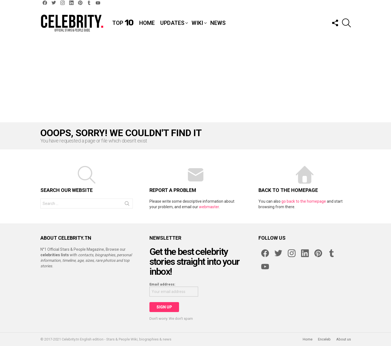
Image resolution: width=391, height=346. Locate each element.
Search (127, 205)
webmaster (209, 207)
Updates (172, 23)
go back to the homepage (303, 201)
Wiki (197, 23)
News (218, 23)
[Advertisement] (196, 81)
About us (343, 339)
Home (147, 23)
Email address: (162, 284)
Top (123, 23)
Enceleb (324, 339)
